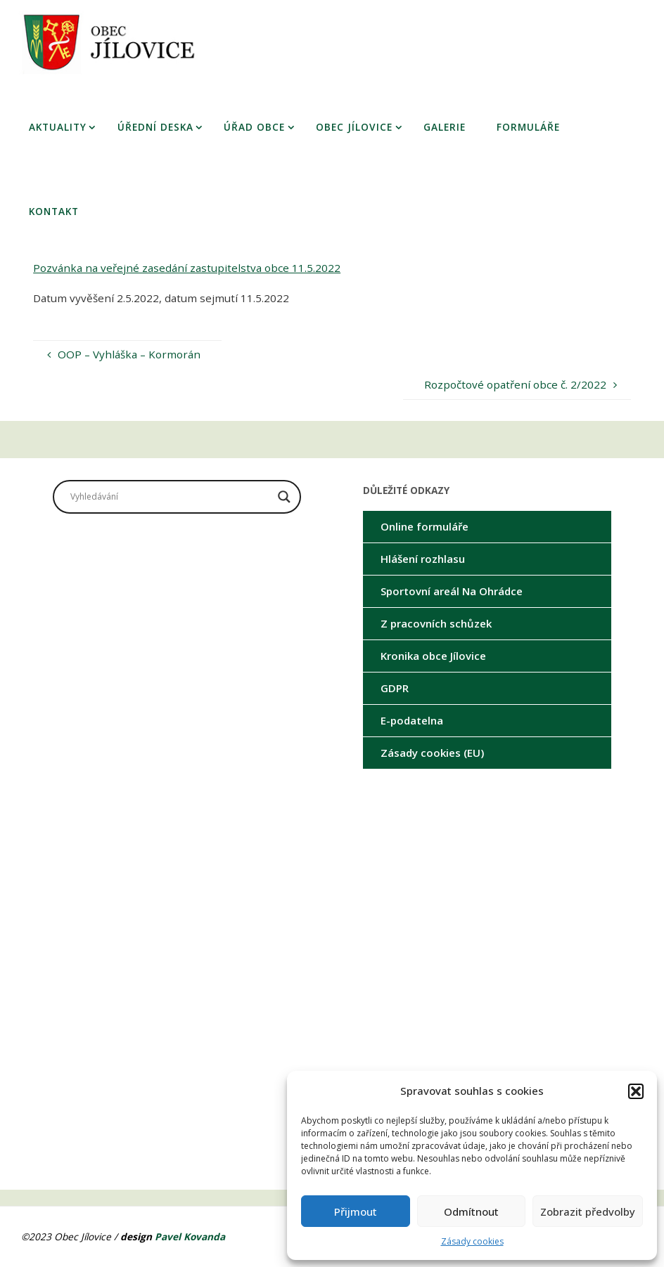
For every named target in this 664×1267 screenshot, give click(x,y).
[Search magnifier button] (284, 497)
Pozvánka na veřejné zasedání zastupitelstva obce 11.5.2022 (186, 268)
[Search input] (170, 497)
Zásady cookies (472, 1241)
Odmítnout (471, 1211)
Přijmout (355, 1211)
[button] (636, 1091)
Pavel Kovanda (190, 1236)
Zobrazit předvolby (587, 1211)
